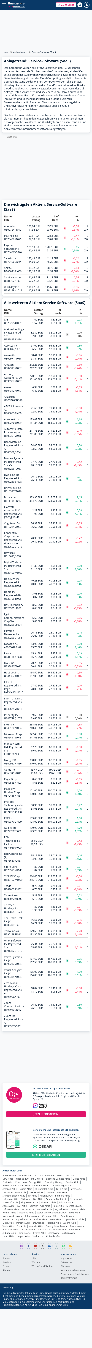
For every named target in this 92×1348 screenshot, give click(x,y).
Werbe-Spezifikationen (43, 1266)
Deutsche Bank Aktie (56, 1199)
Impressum (66, 1258)
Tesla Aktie (61, 1188)
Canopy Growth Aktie (57, 1226)
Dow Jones (8, 1178)
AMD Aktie (8, 1219)
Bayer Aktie (76, 1188)
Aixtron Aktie (69, 1232)
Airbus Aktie (40, 1219)
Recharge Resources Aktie (16, 1185)
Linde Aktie (25, 1232)
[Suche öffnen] (79, 4)
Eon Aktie (21, 1226)
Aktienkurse (24, 1175)
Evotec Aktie (39, 1232)
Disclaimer (66, 1266)
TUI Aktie (32, 1195)
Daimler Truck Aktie (40, 1205)
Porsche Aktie (23, 1222)
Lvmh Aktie (8, 1236)
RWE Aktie (74, 1212)
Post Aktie (8, 1182)
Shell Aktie (37, 1236)
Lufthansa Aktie (11, 1199)
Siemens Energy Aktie (14, 1195)
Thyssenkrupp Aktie (73, 1219)
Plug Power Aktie (29, 1202)
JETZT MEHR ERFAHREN (46, 1155)
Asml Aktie (54, 1232)
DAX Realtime (47, 1175)
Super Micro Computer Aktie (52, 1212)
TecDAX (70, 1175)
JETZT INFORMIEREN (46, 1114)
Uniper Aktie (23, 1236)
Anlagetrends (20, 52)
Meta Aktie (8, 1222)
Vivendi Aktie (9, 1212)
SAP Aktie (22, 1205)
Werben (36, 1262)
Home (6, 52)
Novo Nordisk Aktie (12, 1216)
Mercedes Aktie (74, 1205)
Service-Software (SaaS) (44, 52)
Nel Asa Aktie (77, 1199)
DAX (35, 1175)
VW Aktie (26, 1199)
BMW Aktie (55, 1219)
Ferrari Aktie (28, 1209)
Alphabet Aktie (23, 1219)
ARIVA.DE (29, 1304)
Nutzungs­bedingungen (72, 1270)
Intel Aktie (74, 1229)
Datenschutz (67, 1262)
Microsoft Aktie (10, 1202)
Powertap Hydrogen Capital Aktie (62, 1182)
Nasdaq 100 (22, 1178)
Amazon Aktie (10, 1188)
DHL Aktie (8, 1192)
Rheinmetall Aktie (44, 1188)
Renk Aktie (58, 1205)
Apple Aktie (8, 1205)
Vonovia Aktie (36, 1226)
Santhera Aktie (40, 1185)
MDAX (60, 1175)
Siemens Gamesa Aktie (58, 1178)
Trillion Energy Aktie (60, 1185)
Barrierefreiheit (68, 1278)
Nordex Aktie (60, 1229)
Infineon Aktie (32, 1216)
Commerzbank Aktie (56, 1192)
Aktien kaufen (53, 1236)
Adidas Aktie (43, 1229)
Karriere (7, 1262)
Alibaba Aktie (9, 1232)
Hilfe (34, 1258)
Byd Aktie (38, 1199)
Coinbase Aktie (50, 1216)
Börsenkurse (9, 1175)
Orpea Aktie (79, 1178)
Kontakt (7, 1258)
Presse (6, 1266)
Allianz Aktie (46, 1195)
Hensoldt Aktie (44, 1209)
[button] (66, 4)
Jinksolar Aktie (66, 1202)
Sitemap (7, 1270)
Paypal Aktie (61, 1209)
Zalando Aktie (77, 1226)
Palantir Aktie (67, 1216)
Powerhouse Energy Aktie (28, 1182)
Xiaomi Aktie (69, 1222)
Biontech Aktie (48, 1202)
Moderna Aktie (26, 1212)
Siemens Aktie (62, 1195)
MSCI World (37, 1178)
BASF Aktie (20, 1192)
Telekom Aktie (77, 1209)
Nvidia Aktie (25, 1188)
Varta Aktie (8, 1226)
